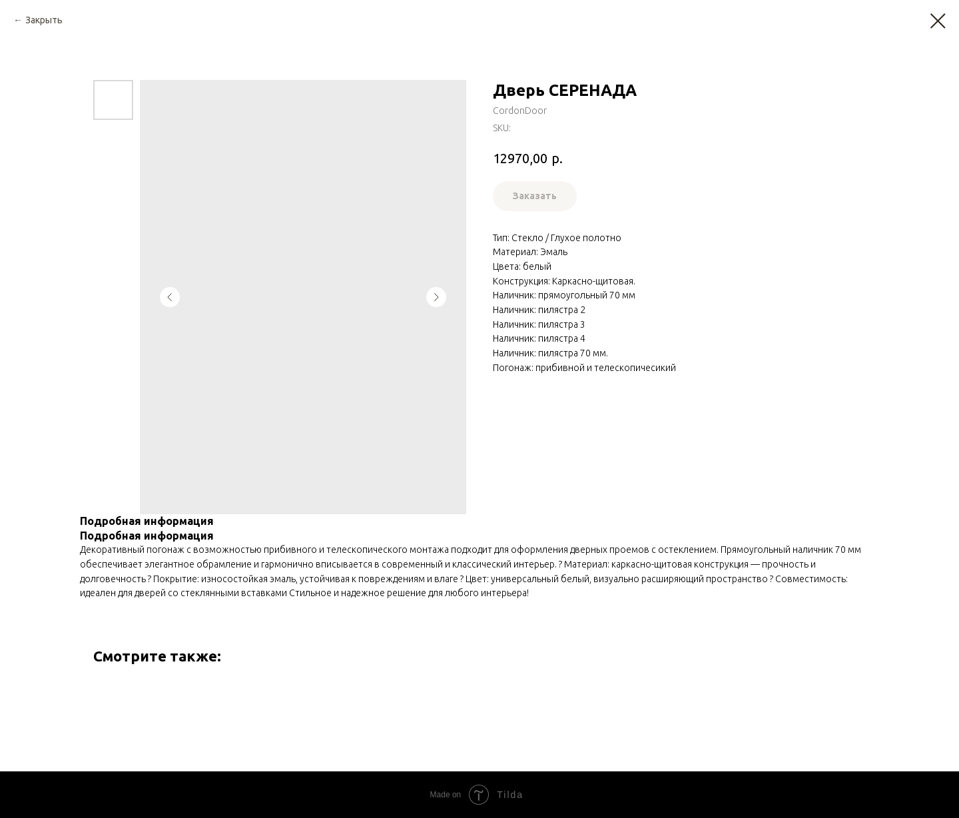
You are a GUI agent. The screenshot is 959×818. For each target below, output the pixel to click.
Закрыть (44, 20)
